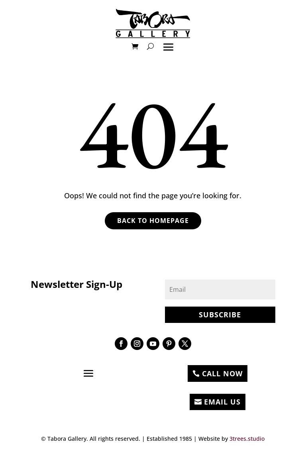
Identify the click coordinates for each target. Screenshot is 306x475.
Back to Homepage (153, 220)
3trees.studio (247, 438)
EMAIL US (222, 402)
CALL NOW (222, 373)
